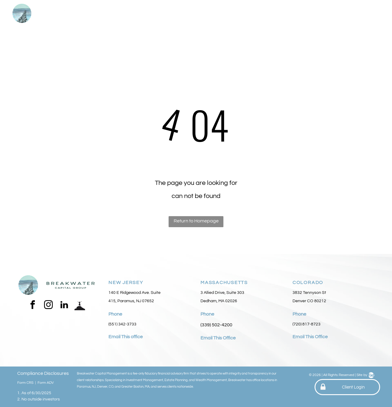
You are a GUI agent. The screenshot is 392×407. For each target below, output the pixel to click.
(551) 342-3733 (122, 324)
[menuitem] (141, 14)
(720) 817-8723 (307, 324)
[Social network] (79, 305)
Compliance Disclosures (43, 373)
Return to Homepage (196, 221)
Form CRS (25, 383)
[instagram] (48, 305)
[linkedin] (64, 305)
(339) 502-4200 (216, 324)
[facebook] (32, 305)
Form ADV (46, 383)
